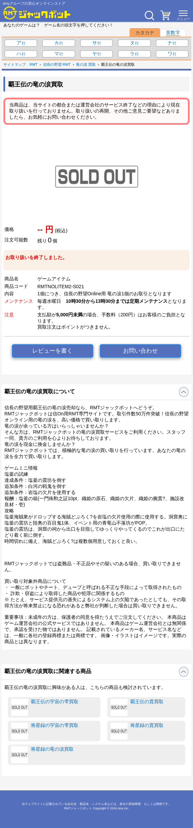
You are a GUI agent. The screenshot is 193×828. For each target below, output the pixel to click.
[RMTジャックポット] (37, 13)
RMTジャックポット (78, 808)
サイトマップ (14, 64)
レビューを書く (52, 351)
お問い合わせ (140, 351)
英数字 (173, 32)
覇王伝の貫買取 (137, 707)
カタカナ (144, 32)
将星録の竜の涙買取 (42, 754)
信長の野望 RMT (57, 64)
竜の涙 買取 (86, 64)
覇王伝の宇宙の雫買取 (44, 707)
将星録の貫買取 (137, 731)
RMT (34, 64)
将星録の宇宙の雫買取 (44, 731)
